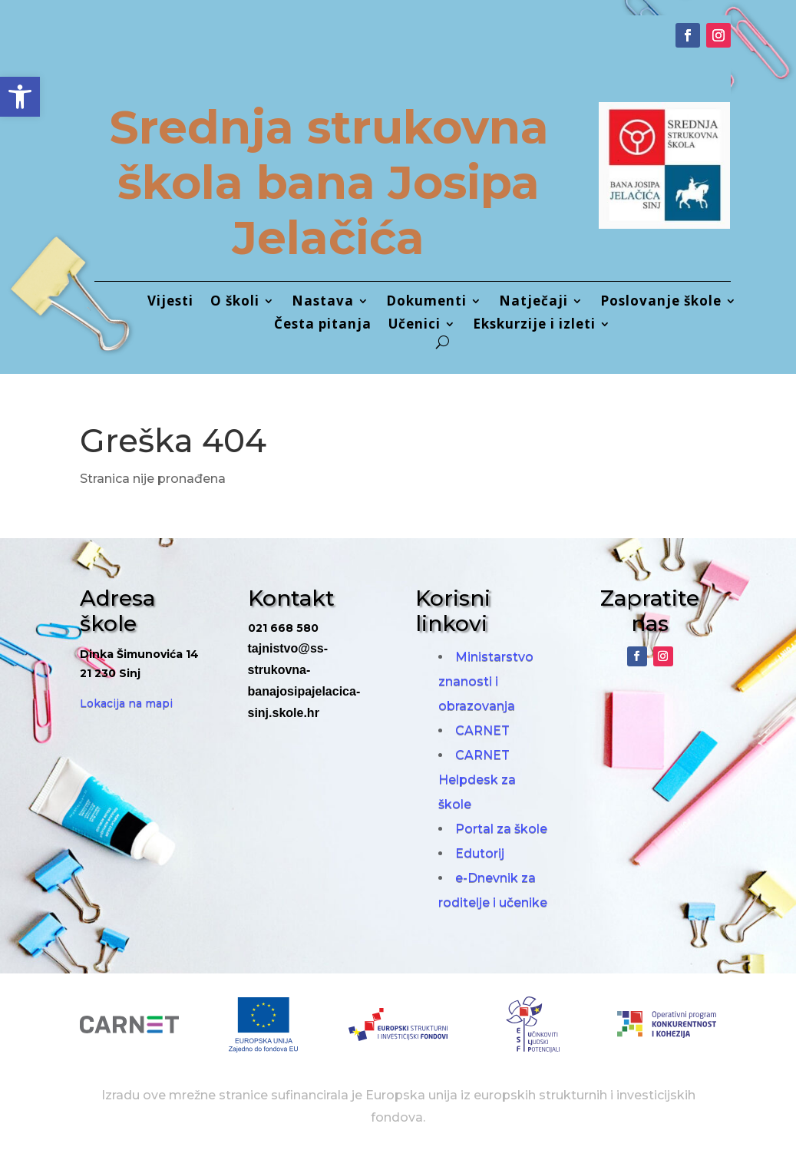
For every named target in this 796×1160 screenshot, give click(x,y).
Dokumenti (426, 302)
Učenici (414, 325)
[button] (20, 97)
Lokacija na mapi (126, 703)
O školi (234, 302)
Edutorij (479, 853)
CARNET (482, 730)
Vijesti (170, 302)
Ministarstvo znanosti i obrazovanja (485, 681)
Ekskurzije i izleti (534, 325)
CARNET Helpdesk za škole (477, 779)
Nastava (323, 302)
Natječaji (533, 302)
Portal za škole (501, 828)
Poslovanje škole (661, 302)
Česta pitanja (323, 325)
